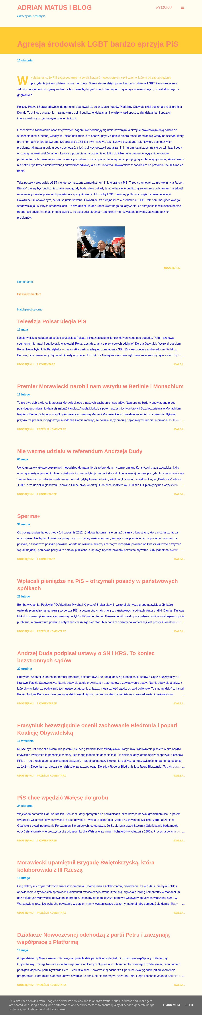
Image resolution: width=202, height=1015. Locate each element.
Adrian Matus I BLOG (54, 7)
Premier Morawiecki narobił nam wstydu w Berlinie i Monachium (100, 386)
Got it (189, 1005)
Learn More (172, 1005)
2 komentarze (47, 494)
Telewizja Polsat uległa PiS (52, 321)
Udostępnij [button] (172, 267)
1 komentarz (46, 364)
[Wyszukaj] (164, 7)
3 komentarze (47, 703)
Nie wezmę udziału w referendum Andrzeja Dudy (79, 451)
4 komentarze (47, 840)
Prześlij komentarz (29, 294)
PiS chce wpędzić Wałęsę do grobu (62, 798)
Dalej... (179, 364)
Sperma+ (29, 516)
